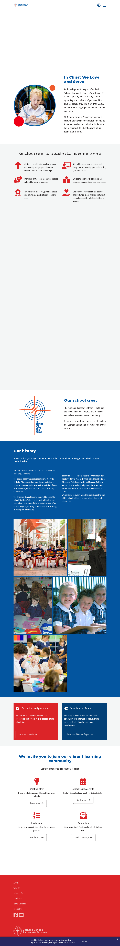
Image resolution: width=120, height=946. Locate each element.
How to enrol (36, 823)
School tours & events (83, 789)
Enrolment (18, 898)
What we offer (37, 789)
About (16, 883)
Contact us (83, 823)
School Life (18, 893)
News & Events (20, 904)
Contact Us (18, 909)
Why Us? (17, 888)
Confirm (83, 941)
